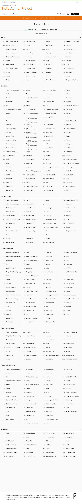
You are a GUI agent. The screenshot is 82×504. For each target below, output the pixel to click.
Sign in (75, 14)
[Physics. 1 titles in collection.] (51, 318)
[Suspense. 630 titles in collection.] (71, 336)
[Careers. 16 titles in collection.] (11, 388)
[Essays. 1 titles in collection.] (31, 373)
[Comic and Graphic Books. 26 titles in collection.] (11, 148)
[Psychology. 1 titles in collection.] (51, 68)
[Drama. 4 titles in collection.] (11, 227)
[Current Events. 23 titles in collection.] (11, 171)
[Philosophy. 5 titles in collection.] (51, 412)
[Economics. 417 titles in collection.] (11, 179)
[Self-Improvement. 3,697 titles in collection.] (71, 144)
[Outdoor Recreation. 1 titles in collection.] (51, 175)
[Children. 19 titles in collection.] (11, 284)
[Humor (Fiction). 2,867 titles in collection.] (31, 204)
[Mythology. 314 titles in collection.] (51, 336)
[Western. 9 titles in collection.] (71, 351)
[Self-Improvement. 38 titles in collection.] (71, 385)
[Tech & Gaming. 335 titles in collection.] (71, 449)
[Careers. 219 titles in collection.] (11, 121)
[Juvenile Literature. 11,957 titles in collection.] (31, 219)
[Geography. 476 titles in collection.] (31, 272)
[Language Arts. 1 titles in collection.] (31, 223)
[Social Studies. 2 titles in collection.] (71, 287)
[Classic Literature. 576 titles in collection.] (11, 216)
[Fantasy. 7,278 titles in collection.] (11, 72)
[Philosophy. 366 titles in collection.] (51, 186)
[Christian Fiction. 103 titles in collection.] (11, 212)
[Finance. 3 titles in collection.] (31, 381)
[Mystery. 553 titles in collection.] (51, 332)
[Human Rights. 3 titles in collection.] (31, 190)
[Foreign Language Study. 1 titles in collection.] (31, 385)
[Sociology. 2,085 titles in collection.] (71, 156)
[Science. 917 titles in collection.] (71, 136)
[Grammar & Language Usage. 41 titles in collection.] (31, 171)
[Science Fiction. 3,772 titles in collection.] (51, 80)
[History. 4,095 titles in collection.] (31, 182)
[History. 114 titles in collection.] (31, 400)
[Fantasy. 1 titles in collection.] (31, 102)
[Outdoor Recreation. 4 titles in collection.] (51, 404)
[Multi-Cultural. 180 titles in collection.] (51, 148)
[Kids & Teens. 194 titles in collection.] (51, 441)
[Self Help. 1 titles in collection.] (71, 45)
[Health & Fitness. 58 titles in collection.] (31, 396)
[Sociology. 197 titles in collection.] (71, 388)
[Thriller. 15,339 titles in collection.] (71, 65)
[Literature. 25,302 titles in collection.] (31, 80)
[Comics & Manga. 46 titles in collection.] (31, 433)
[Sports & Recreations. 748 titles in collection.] (71, 159)
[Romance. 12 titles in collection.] (51, 235)
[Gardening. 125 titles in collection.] (31, 156)
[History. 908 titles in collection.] (31, 287)
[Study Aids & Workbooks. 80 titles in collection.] (71, 299)
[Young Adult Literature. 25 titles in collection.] (71, 231)
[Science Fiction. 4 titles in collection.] (71, 280)
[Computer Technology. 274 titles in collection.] (11, 152)
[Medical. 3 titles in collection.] (51, 264)
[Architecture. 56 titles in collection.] (11, 102)
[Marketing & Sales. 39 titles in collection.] (51, 129)
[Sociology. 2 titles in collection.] (71, 57)
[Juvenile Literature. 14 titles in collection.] (31, 303)
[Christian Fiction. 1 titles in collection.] (11, 136)
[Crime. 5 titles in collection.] (11, 163)
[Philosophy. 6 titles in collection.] (51, 310)
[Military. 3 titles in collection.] (51, 268)
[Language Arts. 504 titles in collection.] (51, 102)
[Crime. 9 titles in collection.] (11, 415)
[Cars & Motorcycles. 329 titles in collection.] (11, 452)
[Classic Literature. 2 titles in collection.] (11, 144)
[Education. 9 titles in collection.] (11, 423)
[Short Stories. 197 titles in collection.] (71, 204)
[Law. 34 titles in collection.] (31, 314)
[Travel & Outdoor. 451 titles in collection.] (71, 452)
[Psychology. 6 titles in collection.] (71, 369)
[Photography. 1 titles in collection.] (51, 415)
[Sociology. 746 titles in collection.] (71, 291)
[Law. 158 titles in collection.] (51, 105)
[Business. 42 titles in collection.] (11, 276)
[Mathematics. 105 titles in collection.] (51, 132)
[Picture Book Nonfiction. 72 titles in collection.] (71, 253)
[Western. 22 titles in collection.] (71, 227)
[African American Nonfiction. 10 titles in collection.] (11, 257)
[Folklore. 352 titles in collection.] (31, 332)
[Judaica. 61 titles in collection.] (51, 98)
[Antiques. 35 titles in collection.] (11, 98)
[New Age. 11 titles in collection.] (51, 396)
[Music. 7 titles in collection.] (51, 388)
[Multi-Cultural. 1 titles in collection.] (51, 45)
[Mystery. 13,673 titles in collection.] (51, 49)
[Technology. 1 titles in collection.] (71, 216)
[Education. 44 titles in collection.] (11, 314)
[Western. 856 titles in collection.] (71, 76)
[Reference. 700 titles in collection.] (71, 117)
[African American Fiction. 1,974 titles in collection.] (11, 41)
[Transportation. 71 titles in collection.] (71, 175)
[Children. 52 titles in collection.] (11, 132)
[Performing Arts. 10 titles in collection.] (51, 408)
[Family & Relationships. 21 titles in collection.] (31, 377)
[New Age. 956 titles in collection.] (51, 163)
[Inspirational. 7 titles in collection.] (31, 57)
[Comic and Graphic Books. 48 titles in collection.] (11, 295)
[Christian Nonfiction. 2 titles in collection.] (11, 287)
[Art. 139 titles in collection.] (11, 264)
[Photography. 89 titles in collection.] (71, 437)
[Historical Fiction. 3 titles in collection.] (31, 179)
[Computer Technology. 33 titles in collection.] (11, 404)
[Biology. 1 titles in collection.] (11, 113)
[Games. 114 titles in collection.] (31, 152)
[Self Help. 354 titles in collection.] (71, 140)
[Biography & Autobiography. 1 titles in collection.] (11, 336)
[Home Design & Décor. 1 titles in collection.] (31, 404)
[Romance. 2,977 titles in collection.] (51, 348)
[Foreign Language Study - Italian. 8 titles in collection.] (31, 129)
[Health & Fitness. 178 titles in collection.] (31, 280)
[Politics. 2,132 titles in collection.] (71, 94)
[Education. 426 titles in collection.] (11, 182)
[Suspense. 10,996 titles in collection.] (71, 61)
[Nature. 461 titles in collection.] (51, 159)
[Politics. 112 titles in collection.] (71, 260)
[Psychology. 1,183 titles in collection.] (71, 109)
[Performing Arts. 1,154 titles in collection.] (51, 179)
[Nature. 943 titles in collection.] (51, 284)
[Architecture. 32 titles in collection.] (11, 260)
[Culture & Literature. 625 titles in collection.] (31, 441)
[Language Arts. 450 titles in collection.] (31, 310)
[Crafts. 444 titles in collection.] (11, 159)
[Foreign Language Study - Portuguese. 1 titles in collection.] (31, 140)
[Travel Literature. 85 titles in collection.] (71, 223)
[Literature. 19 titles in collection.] (31, 359)
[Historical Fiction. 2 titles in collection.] (31, 284)
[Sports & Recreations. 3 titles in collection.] (71, 208)
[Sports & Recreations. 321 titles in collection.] (71, 295)
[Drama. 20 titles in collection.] (11, 175)
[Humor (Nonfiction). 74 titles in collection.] (31, 299)
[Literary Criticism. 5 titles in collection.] (51, 369)
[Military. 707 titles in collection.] (51, 144)
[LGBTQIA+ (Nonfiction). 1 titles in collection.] (31, 68)
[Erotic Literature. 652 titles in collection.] (11, 65)
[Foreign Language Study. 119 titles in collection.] (31, 260)
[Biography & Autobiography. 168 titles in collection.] (11, 381)
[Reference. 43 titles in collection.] (71, 373)
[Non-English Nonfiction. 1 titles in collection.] (51, 295)
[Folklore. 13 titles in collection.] (11, 80)
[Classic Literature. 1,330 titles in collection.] (11, 53)
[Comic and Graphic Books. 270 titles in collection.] (11, 57)
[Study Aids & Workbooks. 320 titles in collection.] (71, 163)
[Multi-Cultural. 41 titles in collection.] (51, 385)
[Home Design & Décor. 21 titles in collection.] (31, 291)
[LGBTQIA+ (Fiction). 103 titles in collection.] (31, 227)
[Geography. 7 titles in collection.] (31, 167)
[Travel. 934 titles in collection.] (71, 179)
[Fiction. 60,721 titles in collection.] (11, 76)
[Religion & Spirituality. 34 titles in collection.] (71, 377)
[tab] (29, 29)
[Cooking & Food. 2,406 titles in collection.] (11, 156)
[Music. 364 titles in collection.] (51, 152)
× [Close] (75, 496)
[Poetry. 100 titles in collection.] (51, 344)
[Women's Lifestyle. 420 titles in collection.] (71, 456)
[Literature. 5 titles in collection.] (31, 235)
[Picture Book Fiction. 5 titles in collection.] (51, 322)
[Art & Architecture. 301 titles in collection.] (11, 441)
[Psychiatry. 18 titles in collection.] (71, 102)
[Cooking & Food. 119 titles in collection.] (11, 303)
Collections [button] (14, 14)
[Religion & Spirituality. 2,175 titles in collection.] (71, 121)
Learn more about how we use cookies (51, 497)
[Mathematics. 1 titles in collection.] (31, 239)
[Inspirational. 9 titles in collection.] (31, 212)
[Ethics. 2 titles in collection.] (31, 253)
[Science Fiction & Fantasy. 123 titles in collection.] (71, 41)
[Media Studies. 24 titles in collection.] (51, 136)
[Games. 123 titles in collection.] (31, 264)
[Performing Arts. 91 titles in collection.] (51, 303)
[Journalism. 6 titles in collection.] (51, 94)
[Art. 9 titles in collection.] (11, 377)
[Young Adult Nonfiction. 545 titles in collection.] (71, 412)
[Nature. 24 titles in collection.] (51, 392)
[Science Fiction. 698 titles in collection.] (51, 351)
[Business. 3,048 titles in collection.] (11, 117)
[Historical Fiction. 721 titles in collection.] (31, 336)
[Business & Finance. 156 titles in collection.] (11, 449)
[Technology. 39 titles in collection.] (71, 400)
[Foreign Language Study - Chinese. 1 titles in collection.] (31, 117)
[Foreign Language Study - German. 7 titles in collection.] (31, 125)
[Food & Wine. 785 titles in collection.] (31, 452)
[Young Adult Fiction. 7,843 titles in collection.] (71, 355)
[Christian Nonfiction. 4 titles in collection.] (11, 49)
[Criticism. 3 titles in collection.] (11, 167)
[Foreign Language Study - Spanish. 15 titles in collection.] (31, 148)
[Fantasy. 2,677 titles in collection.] (11, 359)
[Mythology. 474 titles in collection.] (51, 53)
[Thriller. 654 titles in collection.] (71, 340)
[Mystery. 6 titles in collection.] (51, 156)
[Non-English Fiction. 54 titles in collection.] (51, 57)
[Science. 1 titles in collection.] (51, 76)
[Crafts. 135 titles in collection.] (11, 307)
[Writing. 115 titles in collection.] (71, 190)
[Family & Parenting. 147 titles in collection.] (31, 445)
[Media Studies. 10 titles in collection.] (51, 260)
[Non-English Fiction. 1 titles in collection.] (51, 291)
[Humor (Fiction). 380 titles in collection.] (31, 344)
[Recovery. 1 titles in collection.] (71, 113)
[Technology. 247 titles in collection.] (71, 167)
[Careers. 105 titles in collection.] (11, 280)
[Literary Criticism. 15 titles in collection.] (31, 322)
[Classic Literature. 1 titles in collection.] (11, 291)
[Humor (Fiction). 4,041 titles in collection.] (31, 53)
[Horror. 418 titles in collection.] (31, 340)
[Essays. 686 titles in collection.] (31, 90)
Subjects (4, 14)
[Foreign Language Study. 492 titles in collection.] (31, 113)
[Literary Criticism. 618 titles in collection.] (51, 117)
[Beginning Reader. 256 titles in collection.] (11, 208)
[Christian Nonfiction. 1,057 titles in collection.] (11, 140)
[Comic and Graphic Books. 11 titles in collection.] (11, 400)
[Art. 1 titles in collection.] (11, 437)
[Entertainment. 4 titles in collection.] (31, 369)
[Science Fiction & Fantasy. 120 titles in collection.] (71, 200)
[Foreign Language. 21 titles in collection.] (31, 109)
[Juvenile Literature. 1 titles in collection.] (31, 61)
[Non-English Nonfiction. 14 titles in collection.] (51, 167)
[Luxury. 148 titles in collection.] (51, 449)
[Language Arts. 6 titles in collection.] (31, 415)
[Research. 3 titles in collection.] (71, 125)
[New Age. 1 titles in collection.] (51, 216)
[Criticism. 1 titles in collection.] (11, 310)
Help (77, 2)
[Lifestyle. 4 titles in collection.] (51, 445)
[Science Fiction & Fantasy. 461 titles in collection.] (51, 355)
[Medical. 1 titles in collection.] (51, 41)
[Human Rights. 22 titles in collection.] (31, 295)
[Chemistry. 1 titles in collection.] (11, 392)
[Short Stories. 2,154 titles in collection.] (71, 53)
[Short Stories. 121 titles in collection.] (51, 359)
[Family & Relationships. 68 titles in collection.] (31, 257)
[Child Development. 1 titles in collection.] (11, 129)
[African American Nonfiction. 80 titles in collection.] (11, 90)
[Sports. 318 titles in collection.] (71, 445)
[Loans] (68, 14)
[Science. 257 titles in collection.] (71, 441)
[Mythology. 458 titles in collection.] (51, 208)
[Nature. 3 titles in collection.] (51, 212)
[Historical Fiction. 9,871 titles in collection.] (31, 41)
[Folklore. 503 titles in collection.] (11, 239)
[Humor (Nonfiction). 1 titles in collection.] (31, 208)
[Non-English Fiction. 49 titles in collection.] (51, 219)
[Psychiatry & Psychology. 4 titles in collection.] (71, 105)
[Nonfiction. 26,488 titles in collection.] (51, 171)
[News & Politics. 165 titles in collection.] (71, 433)
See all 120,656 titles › (41, 33)
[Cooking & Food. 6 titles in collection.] (11, 408)
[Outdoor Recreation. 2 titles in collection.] (51, 299)
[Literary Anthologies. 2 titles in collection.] (31, 231)
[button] (61, 14)
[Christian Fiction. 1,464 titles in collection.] (11, 45)
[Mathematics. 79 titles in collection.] (51, 257)
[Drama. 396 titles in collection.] (11, 61)
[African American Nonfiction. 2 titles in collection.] (11, 204)
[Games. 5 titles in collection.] (31, 388)
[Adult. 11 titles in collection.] (11, 433)
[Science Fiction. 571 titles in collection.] (51, 243)
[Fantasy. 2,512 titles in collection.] (11, 235)
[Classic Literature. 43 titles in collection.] (11, 344)
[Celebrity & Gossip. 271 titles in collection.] (11, 456)
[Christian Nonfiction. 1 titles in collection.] (11, 396)
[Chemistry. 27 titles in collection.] (11, 125)
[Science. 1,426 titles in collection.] (71, 276)
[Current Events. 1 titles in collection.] (11, 419)
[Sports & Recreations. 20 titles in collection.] (71, 392)
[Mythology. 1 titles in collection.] (51, 280)
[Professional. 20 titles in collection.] (71, 98)
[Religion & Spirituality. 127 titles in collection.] (71, 272)
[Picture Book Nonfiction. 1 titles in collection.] (51, 419)
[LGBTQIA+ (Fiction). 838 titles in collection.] (31, 65)
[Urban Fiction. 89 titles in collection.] (71, 72)
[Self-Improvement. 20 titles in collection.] (71, 284)
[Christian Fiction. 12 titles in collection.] (11, 340)
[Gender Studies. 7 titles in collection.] (31, 159)
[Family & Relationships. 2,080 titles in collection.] (31, 98)
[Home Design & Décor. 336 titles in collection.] (31, 186)
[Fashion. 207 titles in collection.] (31, 449)
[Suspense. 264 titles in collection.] (71, 212)
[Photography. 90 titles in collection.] (51, 190)
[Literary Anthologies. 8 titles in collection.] (31, 355)
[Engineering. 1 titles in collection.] (11, 318)
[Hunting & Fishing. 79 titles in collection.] (51, 437)
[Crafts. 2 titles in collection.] (11, 412)
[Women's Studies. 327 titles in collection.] (71, 186)
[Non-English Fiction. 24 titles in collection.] (51, 340)
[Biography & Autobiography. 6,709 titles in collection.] (11, 109)
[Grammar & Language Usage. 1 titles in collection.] (31, 276)
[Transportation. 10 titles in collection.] (71, 404)
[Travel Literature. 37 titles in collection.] (71, 344)
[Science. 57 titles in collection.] (71, 381)
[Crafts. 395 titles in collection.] (31, 437)
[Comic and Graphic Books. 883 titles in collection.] (11, 219)
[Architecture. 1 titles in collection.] (11, 373)
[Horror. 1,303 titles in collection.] (31, 49)
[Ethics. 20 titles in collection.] (31, 94)
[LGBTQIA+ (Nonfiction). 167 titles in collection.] (51, 109)
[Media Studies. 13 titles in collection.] (51, 377)
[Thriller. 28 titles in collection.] (71, 219)
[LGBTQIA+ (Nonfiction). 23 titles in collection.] (31, 423)
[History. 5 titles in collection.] (31, 45)
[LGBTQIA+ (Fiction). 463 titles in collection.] (31, 351)
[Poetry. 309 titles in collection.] (51, 61)
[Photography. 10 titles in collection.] (51, 314)
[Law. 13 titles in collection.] (31, 419)
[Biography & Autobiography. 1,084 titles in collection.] (11, 272)
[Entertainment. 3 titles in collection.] (11, 322)
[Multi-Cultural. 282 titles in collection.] (51, 272)
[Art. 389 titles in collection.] (11, 105)
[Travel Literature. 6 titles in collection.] (71, 68)
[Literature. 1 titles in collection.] (51, 253)
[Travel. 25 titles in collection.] (71, 314)
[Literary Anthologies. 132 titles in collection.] (31, 72)
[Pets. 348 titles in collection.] (51, 182)
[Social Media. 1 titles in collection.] (71, 152)
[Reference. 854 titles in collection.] (71, 268)
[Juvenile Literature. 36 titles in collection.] (31, 348)
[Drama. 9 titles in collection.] (11, 351)
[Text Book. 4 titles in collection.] (71, 171)
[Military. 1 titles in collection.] (51, 381)
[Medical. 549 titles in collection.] (51, 140)
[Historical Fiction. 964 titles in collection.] (11, 243)
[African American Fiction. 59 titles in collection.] (11, 332)
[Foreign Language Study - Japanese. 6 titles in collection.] (31, 132)
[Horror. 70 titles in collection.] (31, 200)
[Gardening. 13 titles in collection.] (31, 268)
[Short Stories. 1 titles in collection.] (71, 148)
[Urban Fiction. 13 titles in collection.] (71, 348)
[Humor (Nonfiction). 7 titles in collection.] (31, 412)
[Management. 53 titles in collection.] (51, 125)
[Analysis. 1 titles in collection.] (11, 94)
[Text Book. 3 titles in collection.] (71, 307)
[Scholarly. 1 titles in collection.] (71, 132)
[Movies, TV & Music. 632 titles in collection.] (51, 456)
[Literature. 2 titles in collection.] (51, 121)
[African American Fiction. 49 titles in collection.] (11, 200)
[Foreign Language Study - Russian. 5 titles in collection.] (31, 144)
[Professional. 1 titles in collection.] (51, 65)
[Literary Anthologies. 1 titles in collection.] (51, 113)
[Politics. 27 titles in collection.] (51, 423)
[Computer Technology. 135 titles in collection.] (11, 299)
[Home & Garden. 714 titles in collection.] (51, 433)
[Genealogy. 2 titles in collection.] (31, 163)
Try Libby (26, 18)
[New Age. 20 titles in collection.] (51, 287)
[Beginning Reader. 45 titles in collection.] (11, 268)
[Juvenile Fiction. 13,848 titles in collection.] (31, 216)
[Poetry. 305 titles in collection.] (51, 231)
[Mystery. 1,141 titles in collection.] (51, 204)
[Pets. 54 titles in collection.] (51, 307)
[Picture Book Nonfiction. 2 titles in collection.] (51, 227)
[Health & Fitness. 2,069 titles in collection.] (31, 175)
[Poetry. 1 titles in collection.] (71, 257)
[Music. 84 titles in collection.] (51, 276)
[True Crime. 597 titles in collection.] (71, 182)
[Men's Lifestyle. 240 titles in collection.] (51, 452)
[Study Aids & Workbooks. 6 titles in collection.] (71, 396)
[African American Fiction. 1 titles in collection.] (11, 253)
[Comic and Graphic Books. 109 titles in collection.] (11, 348)
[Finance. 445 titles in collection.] (31, 105)
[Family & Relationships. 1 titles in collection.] (11, 68)
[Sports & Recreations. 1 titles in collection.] (71, 332)
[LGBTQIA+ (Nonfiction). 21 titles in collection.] (31, 318)
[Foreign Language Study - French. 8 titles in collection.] (31, 121)
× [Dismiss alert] (73, 18)
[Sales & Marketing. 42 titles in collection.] (71, 129)
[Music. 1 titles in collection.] (51, 200)
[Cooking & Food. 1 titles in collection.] (11, 223)
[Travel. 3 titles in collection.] (71, 408)
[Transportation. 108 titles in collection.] (71, 310)
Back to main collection (9, 2)
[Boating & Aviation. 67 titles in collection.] (11, 445)
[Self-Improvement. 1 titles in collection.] (71, 49)
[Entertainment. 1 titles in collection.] (11, 355)
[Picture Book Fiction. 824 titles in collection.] (51, 223)
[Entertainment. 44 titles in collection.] (11, 190)
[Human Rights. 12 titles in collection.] (31, 408)
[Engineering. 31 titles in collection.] (11, 186)
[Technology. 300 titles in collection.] (71, 303)
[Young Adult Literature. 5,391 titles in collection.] (71, 359)
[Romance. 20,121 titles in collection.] (51, 72)
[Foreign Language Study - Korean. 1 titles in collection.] (31, 136)
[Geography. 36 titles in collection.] (31, 392)
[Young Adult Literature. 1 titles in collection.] (71, 80)
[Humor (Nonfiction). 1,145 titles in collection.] (51, 90)
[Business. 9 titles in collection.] (11, 385)
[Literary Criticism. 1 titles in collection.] (31, 76)
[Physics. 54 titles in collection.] (71, 90)
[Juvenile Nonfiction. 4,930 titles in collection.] (31, 307)
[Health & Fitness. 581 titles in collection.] (31, 456)
